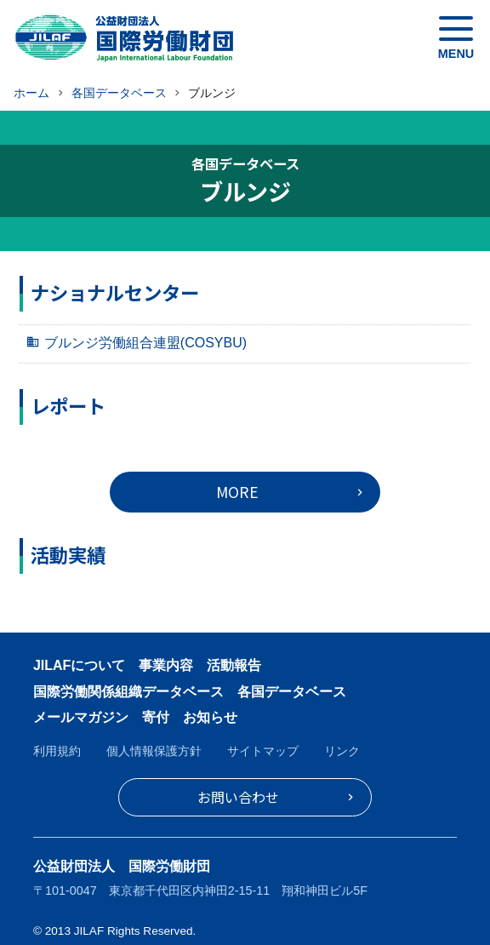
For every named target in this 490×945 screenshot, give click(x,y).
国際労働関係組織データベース (128, 691)
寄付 (155, 717)
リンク (342, 751)
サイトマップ (263, 751)
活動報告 (234, 665)
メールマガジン (80, 717)
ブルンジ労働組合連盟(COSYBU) (145, 342)
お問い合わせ (238, 797)
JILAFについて (79, 665)
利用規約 (57, 751)
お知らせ (210, 717)
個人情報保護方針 (154, 751)
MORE (237, 491)
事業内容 (166, 665)
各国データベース (291, 691)
